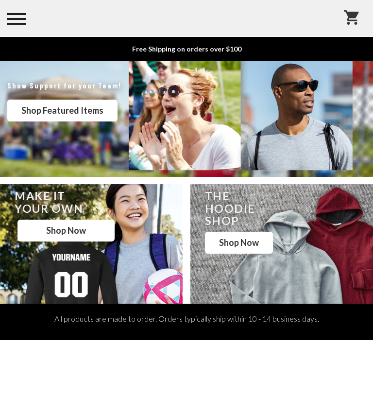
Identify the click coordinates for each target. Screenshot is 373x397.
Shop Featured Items (62, 110)
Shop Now (66, 230)
